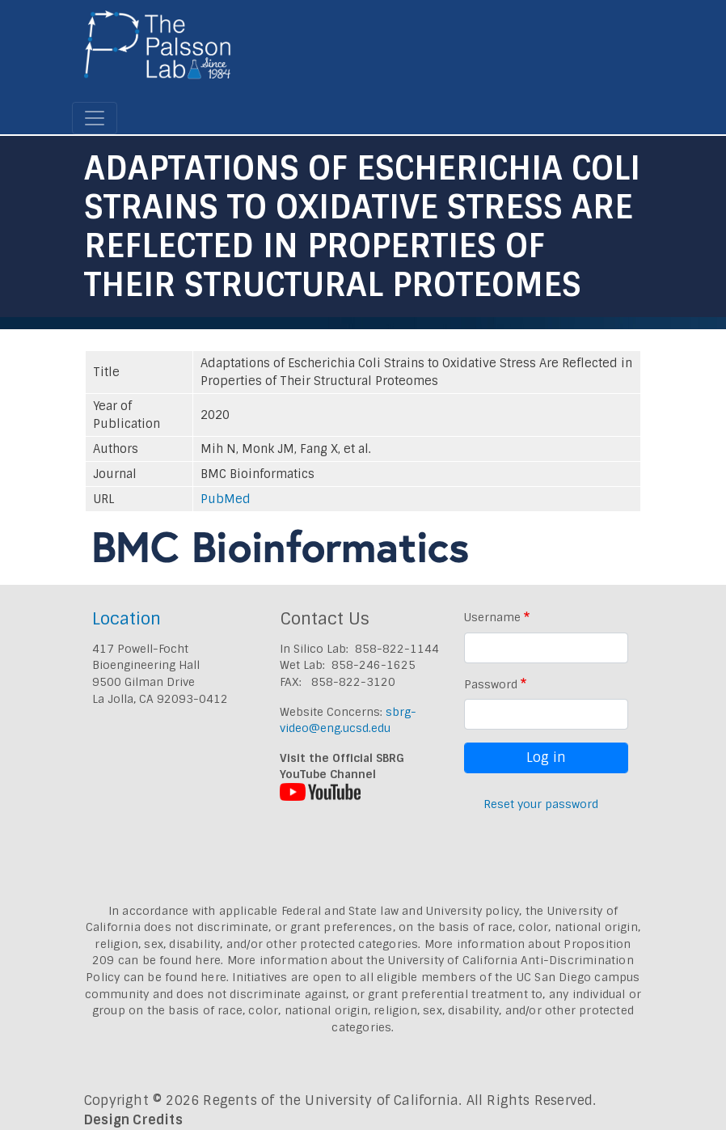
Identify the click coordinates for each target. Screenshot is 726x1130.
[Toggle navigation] (94, 118)
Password (490, 684)
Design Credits (133, 1119)
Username (492, 617)
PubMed (225, 499)
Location (126, 618)
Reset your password (540, 804)
